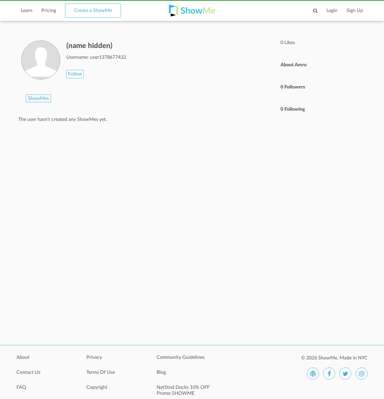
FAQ (21, 387)
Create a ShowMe (93, 10)
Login (332, 10)
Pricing (48, 10)
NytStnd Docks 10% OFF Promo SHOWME (183, 390)
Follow (75, 73)
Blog (161, 372)
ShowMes (38, 98)
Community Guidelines (181, 357)
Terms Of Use (100, 372)
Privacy (94, 357)
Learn (26, 10)
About (23, 357)
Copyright (96, 387)
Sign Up (354, 10)
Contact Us (28, 372)
